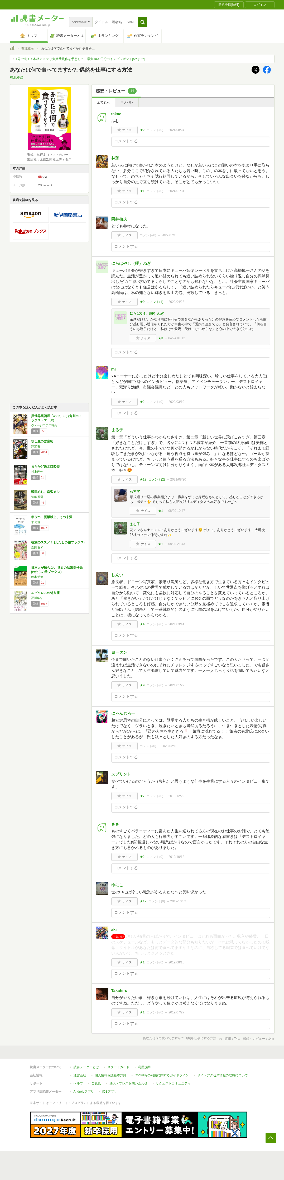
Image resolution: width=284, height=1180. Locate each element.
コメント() (155, 130)
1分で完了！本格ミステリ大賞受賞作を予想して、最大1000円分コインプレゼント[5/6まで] (80, 59)
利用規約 (144, 1067)
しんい (117, 575)
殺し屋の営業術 (42, 441)
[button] (142, 22)
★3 (160, 338)
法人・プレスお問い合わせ (128, 1083)
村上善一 (37, 471)
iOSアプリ (109, 1091)
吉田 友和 (37, 547)
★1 (142, 191)
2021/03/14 (176, 624)
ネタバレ (127, 102)
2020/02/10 (169, 746)
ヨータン (119, 652)
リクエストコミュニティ (173, 1083)
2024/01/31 (176, 191)
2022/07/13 (169, 235)
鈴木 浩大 (37, 576)
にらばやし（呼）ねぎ (131, 263)
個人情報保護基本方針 (110, 1075)
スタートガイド (118, 1067)
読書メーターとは (86, 1067)
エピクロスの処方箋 (45, 593)
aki (114, 929)
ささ (115, 824)
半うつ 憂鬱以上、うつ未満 (51, 517)
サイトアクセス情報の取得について (222, 1075)
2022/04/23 (176, 301)
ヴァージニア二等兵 (44, 425)
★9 (142, 302)
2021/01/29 (176, 685)
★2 (142, 130)
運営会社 (80, 1075)
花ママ (135, 491)
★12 (143, 479)
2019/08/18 (176, 962)
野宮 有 (36, 446)
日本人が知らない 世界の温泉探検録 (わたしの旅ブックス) (57, 570)
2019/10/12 (176, 856)
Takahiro (119, 990)
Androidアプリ (84, 1091)
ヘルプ (78, 1083)
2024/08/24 (176, 130)
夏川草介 (37, 597)
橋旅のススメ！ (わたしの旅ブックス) (58, 542)
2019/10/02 (178, 901)
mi (113, 369)
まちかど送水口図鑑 (45, 466)
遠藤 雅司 (37, 496)
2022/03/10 (176, 401)
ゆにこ (117, 885)
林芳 (115, 158)
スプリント (121, 774)
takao (116, 114)
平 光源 (36, 522)
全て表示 (103, 102)
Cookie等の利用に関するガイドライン (162, 1075)
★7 (142, 796)
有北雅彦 (27, 48)
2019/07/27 (176, 1012)
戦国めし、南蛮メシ (45, 492)
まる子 (117, 430)
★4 (142, 624)
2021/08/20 (178, 479)
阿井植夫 (119, 219)
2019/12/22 (176, 796)
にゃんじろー (123, 713)
